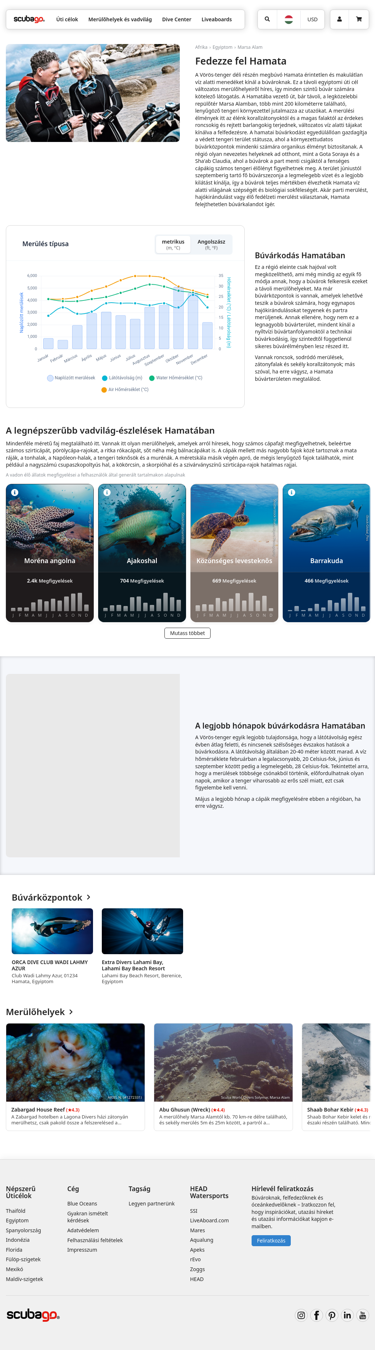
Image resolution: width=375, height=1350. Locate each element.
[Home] (29, 19)
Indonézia (18, 1239)
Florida (14, 1249)
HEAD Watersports (209, 1192)
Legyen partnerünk (152, 1203)
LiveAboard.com (209, 1220)
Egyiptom (222, 47)
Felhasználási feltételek (95, 1240)
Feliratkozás (271, 1240)
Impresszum (82, 1249)
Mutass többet (187, 633)
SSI (193, 1210)
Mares (197, 1230)
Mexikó (14, 1269)
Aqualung (202, 1239)
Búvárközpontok (51, 897)
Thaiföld (15, 1210)
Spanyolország (23, 1230)
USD (312, 19)
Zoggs (197, 1269)
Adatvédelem (83, 1230)
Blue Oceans (82, 1203)
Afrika (201, 47)
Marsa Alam (250, 47)
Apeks (197, 1249)
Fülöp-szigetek (23, 1259)
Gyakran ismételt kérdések (87, 1217)
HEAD (197, 1279)
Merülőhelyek (39, 1012)
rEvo (195, 1259)
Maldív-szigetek (24, 1279)
